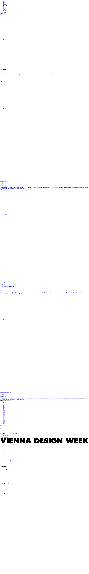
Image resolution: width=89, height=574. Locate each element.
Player (4, 9)
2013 (4, 417)
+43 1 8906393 (7, 458)
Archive (4, 10)
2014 (4, 416)
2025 (4, 405)
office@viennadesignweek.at (9, 459)
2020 (4, 410)
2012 (4, 418)
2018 (4, 412)
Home (4, 1)
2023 (4, 407)
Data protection (5, 463)
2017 (4, 413)
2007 (4, 423)
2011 (3, 419)
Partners (4, 4)
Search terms (2, 433)
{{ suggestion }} (5, 435)
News (4, 2)
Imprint (4, 462)
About (4, 3)
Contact (4, 8)
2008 (4, 422)
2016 (4, 414)
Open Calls (5, 5)
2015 (4, 415)
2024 (4, 406)
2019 (4, 411)
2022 (4, 408)
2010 (4, 420)
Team (4, 6)
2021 (4, 409)
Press (4, 7)
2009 (4, 421)
